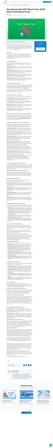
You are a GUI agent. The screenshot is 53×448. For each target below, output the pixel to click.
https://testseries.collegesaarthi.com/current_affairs (16, 226)
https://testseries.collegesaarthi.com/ (17, 325)
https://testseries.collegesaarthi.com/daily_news (15, 284)
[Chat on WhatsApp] (50, 445)
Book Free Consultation (40, 49)
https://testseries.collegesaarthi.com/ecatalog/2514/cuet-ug (17, 165)
